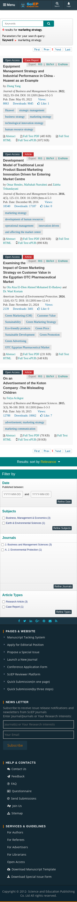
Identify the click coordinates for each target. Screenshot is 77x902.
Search (57, 4)
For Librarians (16, 854)
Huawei (9, 110)
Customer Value (46, 315)
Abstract (10, 136)
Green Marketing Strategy (41, 322)
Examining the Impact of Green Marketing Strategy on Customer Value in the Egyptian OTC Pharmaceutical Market (29, 272)
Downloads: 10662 (25, 415)
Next (58, 49)
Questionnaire (19, 791)
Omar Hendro (15, 184)
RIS (40, 64)
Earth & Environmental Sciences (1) (25, 523)
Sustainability (13, 322)
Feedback (15, 776)
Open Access (16, 862)
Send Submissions (21, 798)
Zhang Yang (14, 86)
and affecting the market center (23, 232)
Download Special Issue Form (29, 877)
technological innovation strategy (24, 123)
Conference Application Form (27, 667)
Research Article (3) (17, 601)
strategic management (31, 110)
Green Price (42, 328)
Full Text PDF (31, 136)
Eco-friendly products (17, 328)
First (37, 49)
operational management (19, 225)
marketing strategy (40, 116)
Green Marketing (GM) (18, 315)
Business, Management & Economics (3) (28, 517)
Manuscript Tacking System (26, 637)
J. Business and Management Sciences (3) (28, 544)
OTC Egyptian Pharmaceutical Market (27, 347)
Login (69, 4)
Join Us (14, 806)
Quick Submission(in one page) (28, 682)
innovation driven (49, 225)
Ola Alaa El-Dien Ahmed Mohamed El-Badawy (34, 287)
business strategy (15, 116)
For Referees (15, 840)
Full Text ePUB (27, 140)
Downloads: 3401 (23, 308)
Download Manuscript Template (31, 869)
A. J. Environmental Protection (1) (23, 549)
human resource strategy (19, 129)
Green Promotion (50, 334)
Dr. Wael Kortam (13, 291)
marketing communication (20, 428)
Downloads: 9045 (23, 103)
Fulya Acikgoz (15, 398)
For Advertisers (17, 847)
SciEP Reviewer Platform (23, 674)
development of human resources (24, 219)
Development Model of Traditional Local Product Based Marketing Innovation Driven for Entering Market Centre (26, 170)
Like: (43, 103)
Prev (46, 49)
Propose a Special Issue (23, 652)
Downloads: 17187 (25, 206)
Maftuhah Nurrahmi (35, 184)
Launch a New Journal (22, 659)
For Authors (15, 832)
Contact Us (16, 769)
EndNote (63, 64)
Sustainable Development (19, 334)
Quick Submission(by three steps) (30, 689)
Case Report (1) (14, 606)
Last (67, 49)
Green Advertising (15, 341)
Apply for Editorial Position (25, 645)
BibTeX (50, 64)
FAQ (12, 784)
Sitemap (15, 813)
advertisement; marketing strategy (24, 422)
